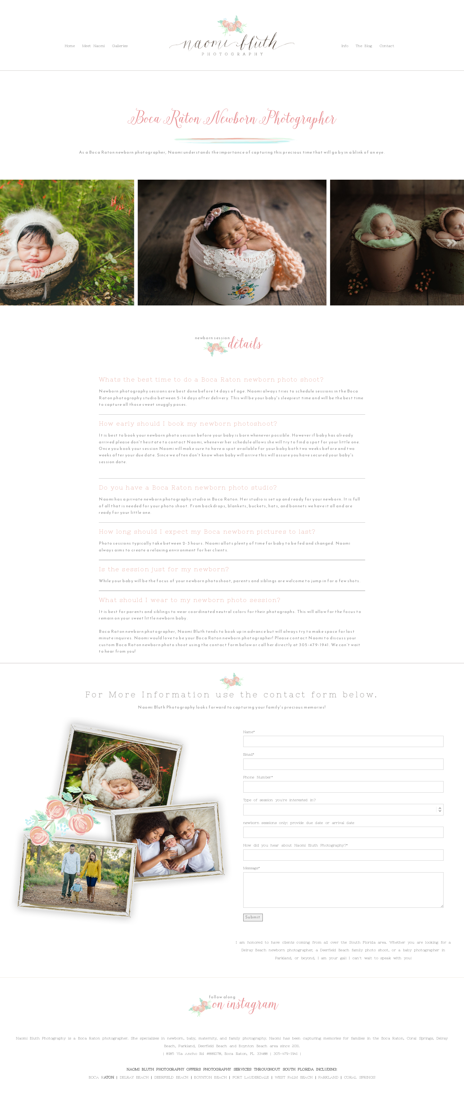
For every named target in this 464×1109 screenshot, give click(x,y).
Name (248, 732)
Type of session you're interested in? (279, 800)
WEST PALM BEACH (294, 1077)
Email (248, 754)
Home (70, 46)
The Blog (50, 32)
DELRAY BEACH (134, 1077)
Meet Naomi (93, 46)
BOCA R (96, 1077)
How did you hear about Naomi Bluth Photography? (295, 845)
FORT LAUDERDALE (251, 1077)
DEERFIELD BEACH (171, 1077)
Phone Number (257, 777)
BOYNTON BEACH (210, 1077)
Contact (72, 32)
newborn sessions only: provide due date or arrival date (299, 823)
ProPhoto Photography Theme (270, 1103)
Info (32, 32)
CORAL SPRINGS (359, 1077)
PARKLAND (328, 1077)
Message (251, 868)
